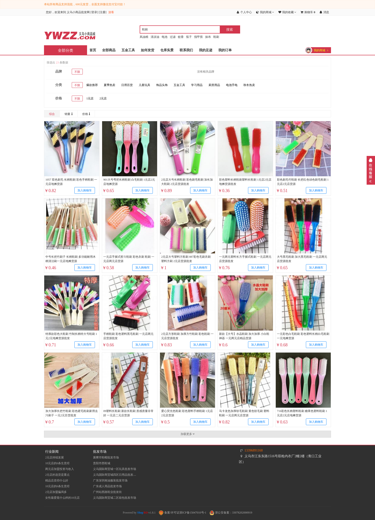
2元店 (103, 98)
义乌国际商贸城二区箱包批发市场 (114, 497)
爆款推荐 (92, 85)
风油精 (144, 37)
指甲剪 (198, 37)
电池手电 (231, 85)
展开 (371, 170)
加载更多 (188, 434)
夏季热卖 (109, 85)
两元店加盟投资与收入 (59, 469)
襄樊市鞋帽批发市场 (106, 457)
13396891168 (253, 450)
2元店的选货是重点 (57, 474)
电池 (164, 37)
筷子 (189, 37)
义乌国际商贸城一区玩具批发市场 (114, 469)
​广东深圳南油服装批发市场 (110, 480)
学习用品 (197, 85)
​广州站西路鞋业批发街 (107, 492)
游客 (111, 12)
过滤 (173, 37)
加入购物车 (84, 190)
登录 (94, 12)
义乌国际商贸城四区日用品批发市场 (116, 474)
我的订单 (225, 50)
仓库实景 (167, 50)
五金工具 (128, 50)
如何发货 (147, 50)
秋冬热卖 (249, 85)
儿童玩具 (144, 85)
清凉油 (155, 37)
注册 (102, 12)
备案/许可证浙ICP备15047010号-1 (182, 512)
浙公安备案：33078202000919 (231, 512)
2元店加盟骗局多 (56, 492)
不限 (77, 72)
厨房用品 (214, 85)
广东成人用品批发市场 (107, 486)
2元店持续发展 (54, 457)
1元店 (90, 98)
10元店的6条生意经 (57, 463)
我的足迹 (205, 50)
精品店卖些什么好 (56, 480)
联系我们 (186, 50)
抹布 (208, 37)
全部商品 (109, 50)
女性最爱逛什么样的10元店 (62, 497)
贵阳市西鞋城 (101, 463)
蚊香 (181, 37)
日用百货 (127, 85)
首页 (92, 50)
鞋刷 (216, 37)
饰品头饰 (162, 85)
